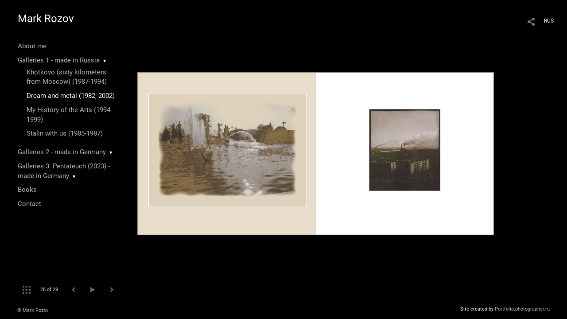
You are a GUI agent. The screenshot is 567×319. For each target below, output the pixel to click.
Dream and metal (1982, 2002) (71, 96)
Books (27, 190)
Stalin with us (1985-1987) (65, 133)
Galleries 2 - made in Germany (62, 152)
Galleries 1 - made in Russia (59, 60)
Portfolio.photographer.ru (522, 309)
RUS (549, 21)
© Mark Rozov (32, 310)
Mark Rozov (46, 18)
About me (32, 46)
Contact (29, 204)
